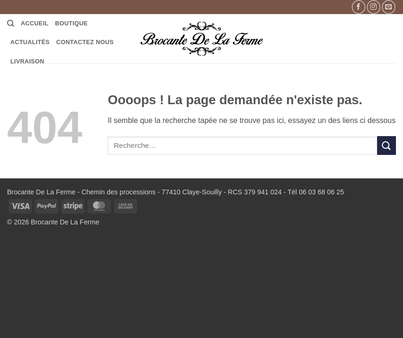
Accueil (34, 23)
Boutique (71, 23)
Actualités (30, 42)
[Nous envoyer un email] (388, 7)
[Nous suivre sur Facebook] (358, 7)
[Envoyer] (386, 145)
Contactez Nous (85, 42)
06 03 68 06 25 (321, 192)
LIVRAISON (27, 61)
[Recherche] (10, 23)
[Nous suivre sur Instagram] (373, 7)
